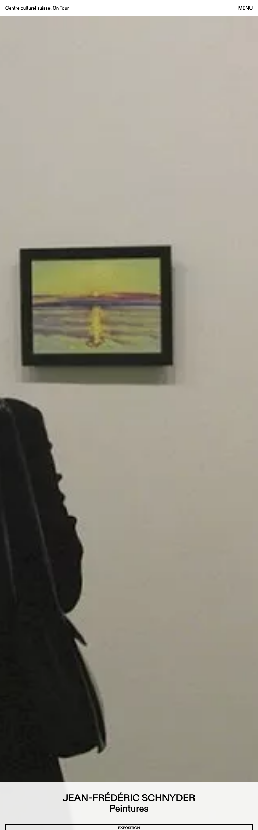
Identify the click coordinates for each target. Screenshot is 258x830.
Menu (245, 7)
